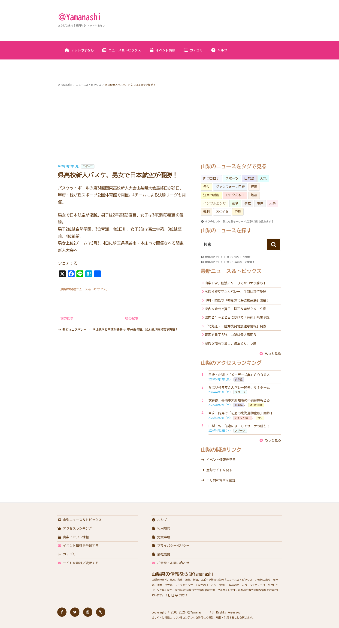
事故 (247, 203)
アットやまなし (79, 50)
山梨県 (249, 178)
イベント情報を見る (221, 459)
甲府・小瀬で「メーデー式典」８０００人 (239, 374)
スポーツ (88, 166)
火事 (272, 203)
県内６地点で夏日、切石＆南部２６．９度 (235, 309)
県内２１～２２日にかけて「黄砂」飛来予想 (237, 317)
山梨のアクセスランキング (231, 362)
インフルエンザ (214, 203)
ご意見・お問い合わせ (170, 563)
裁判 (206, 211)
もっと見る (273, 353)
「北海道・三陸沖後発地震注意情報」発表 (235, 326)
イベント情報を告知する (78, 545)
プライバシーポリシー (170, 545)
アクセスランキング (74, 528)
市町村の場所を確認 (221, 480)
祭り (206, 186)
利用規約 (160, 528)
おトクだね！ (235, 195)
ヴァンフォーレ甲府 (230, 186)
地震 (254, 195)
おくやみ (222, 211)
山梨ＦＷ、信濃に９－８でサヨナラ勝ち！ (235, 283)
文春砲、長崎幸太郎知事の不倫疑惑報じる (239, 400)
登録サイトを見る (219, 470)
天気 (263, 178)
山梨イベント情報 (73, 537)
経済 (254, 186)
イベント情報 (162, 50)
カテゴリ (193, 50)
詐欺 (238, 211)
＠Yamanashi (79, 17)
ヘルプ (219, 50)
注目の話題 (211, 195)
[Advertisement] (169, 125)
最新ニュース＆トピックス (231, 271)
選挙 (235, 203)
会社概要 (160, 554)
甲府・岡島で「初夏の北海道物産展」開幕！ (237, 300)
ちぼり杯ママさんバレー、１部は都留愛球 (235, 291)
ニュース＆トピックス (121, 50)
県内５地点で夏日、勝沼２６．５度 (231, 343)
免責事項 (160, 537)
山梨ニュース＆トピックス (79, 519)
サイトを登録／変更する (78, 563)
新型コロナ (211, 178)
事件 (260, 203)
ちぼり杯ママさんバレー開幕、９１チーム (239, 387)
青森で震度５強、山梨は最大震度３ (231, 334)
